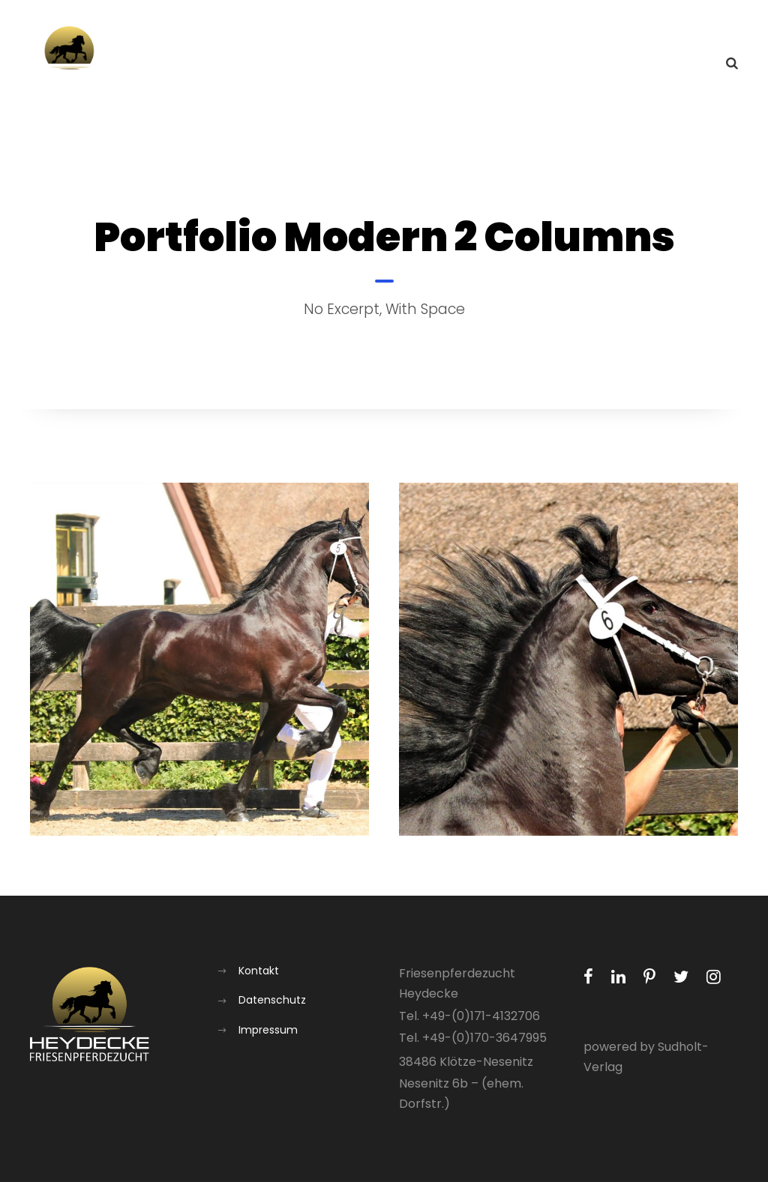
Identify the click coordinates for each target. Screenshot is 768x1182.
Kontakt (675, 64)
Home (288, 64)
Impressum (268, 1029)
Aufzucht (524, 64)
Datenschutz (272, 999)
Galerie (601, 64)
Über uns (443, 64)
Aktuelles (360, 64)
